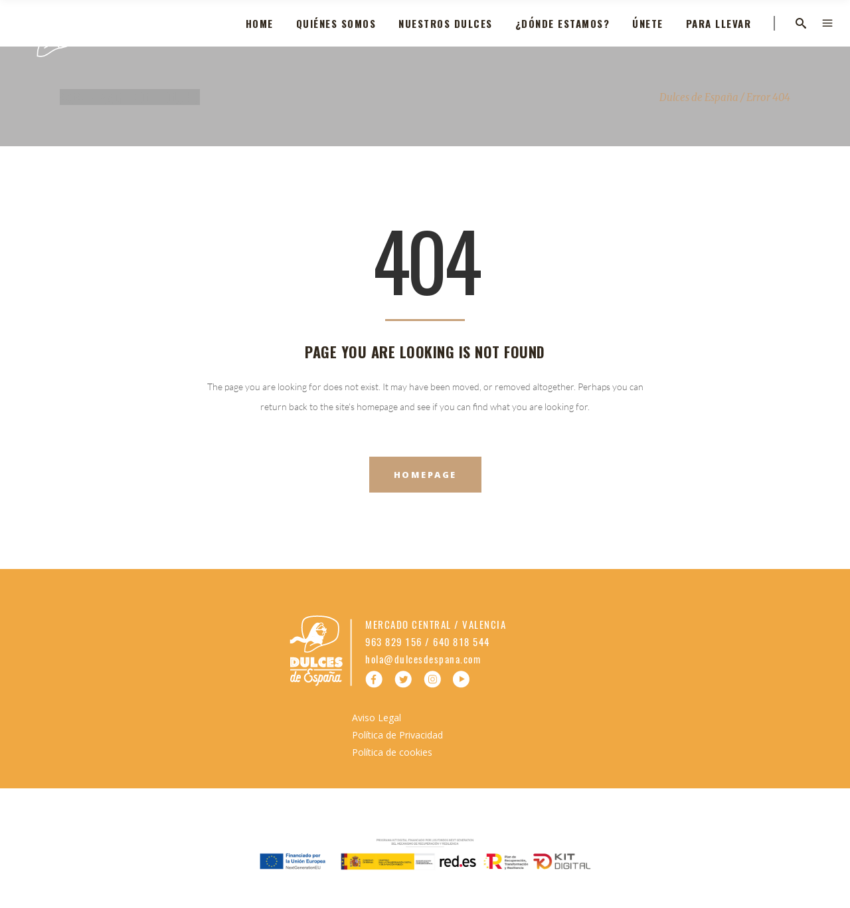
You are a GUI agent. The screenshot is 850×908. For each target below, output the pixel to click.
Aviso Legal (376, 717)
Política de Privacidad (397, 735)
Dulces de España (698, 97)
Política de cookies (392, 752)
